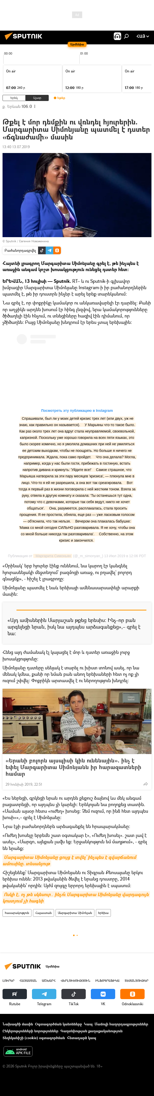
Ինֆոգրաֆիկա (107, 980)
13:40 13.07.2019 (16, 146)
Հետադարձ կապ (81, 1037)
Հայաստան (43, 913)
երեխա (103, 913)
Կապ (88, 1024)
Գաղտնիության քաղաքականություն (91, 1030)
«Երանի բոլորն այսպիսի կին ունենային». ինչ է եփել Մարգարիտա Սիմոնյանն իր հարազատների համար (73, 767)
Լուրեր (8, 980)
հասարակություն (17, 913)
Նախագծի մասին (18, 1024)
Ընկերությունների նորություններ (30, 1030)
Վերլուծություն (75, 980)
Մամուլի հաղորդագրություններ (121, 1024)
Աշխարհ (49, 980)
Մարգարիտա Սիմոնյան (75, 913)
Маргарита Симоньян (53, 556)
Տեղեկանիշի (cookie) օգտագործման (34, 1037)
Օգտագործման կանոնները (58, 1024)
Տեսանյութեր (136, 980)
